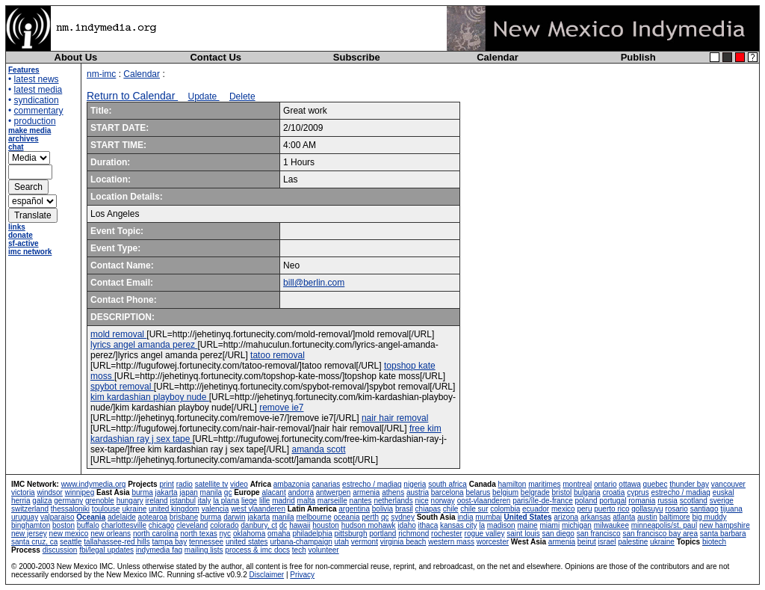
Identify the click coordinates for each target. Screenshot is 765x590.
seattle (70, 542)
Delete (242, 96)
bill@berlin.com (313, 282)
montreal (577, 484)
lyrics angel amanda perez (143, 344)
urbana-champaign (301, 542)
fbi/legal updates (106, 550)
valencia (215, 509)
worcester (493, 542)
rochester (446, 533)
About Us (76, 57)
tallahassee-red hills (116, 542)
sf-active (23, 243)
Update (204, 96)
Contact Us (215, 57)
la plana (226, 501)
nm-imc (101, 74)
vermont (364, 542)
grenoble (99, 501)
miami (549, 525)
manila (211, 492)
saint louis (523, 533)
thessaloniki (70, 509)
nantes (361, 501)
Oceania (90, 517)
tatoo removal (277, 355)
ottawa (629, 484)
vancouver (728, 484)
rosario (676, 509)
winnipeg (79, 492)
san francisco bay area (660, 533)
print (166, 484)
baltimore (675, 517)
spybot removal (122, 386)
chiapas (428, 509)
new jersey (29, 533)
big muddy (709, 517)
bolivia (382, 509)
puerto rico (611, 509)
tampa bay (169, 542)
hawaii (299, 525)
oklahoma (249, 533)
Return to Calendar (132, 96)
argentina (354, 509)
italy (204, 501)
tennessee (206, 542)
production (35, 121)
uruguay (24, 517)
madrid (283, 501)
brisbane (184, 517)
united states (247, 542)
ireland (157, 501)
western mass (451, 542)
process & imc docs (257, 550)
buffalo (88, 525)
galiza (42, 501)
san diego (558, 533)
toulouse (106, 509)
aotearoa (152, 517)
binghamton (30, 525)
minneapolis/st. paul (664, 525)
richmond (413, 533)
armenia (366, 492)
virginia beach (403, 542)
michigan (577, 525)
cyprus (637, 492)
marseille (332, 501)
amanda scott (318, 449)
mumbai (488, 517)
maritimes (544, 484)
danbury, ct (259, 525)
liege (249, 501)
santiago (704, 509)
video (239, 484)
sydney (403, 517)
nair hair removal (395, 418)
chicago (161, 525)
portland (382, 533)
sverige (722, 501)
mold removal (118, 334)
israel (607, 542)
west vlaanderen (258, 509)
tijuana (731, 509)
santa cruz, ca (34, 542)
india (465, 517)
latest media (38, 89)
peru (584, 509)
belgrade (535, 492)
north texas (198, 533)
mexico (563, 509)
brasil (404, 509)
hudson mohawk (368, 525)
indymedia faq (159, 550)
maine (527, 525)
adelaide (122, 517)
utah (342, 542)
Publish (638, 57)
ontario (605, 484)
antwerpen (333, 492)
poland (586, 501)
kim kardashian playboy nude (149, 397)
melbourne (313, 517)
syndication (36, 100)
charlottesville (123, 525)
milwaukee (611, 525)
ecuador (535, 509)
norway (443, 501)
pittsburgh (351, 533)
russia (667, 501)
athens (393, 492)
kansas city (458, 525)
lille (264, 501)
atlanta (624, 517)
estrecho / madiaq (372, 484)
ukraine (134, 509)
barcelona (447, 492)
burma (141, 492)
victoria (23, 492)
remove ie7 (281, 407)
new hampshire (724, 525)
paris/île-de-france (542, 501)
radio (184, 484)
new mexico (69, 533)
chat (16, 147)
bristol (562, 492)
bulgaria (587, 492)
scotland (693, 501)
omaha (279, 533)
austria (417, 492)
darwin (234, 517)
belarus (477, 492)
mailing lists (204, 550)
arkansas (595, 517)
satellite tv (211, 484)
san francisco (599, 533)
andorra (300, 492)
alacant (273, 492)
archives (23, 139)
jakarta (166, 492)
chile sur (474, 509)
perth (370, 517)
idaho (406, 525)
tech (299, 550)
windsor (49, 492)
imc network (30, 252)
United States (528, 517)
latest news (36, 79)
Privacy (302, 575)
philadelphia (312, 533)
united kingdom (174, 509)
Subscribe (356, 57)
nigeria (414, 484)
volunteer (324, 550)
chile (451, 509)
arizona (566, 517)
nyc (226, 533)
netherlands (393, 501)
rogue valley (485, 533)
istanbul (182, 501)
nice (421, 501)
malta (306, 501)
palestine (633, 542)
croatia (613, 492)
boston (63, 525)
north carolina (156, 533)
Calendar (497, 57)
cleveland (192, 525)
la (482, 525)
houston (325, 525)
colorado (224, 525)
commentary (39, 110)
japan (188, 492)
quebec (655, 484)
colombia (505, 509)
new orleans (110, 533)
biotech (714, 542)
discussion (60, 550)
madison (501, 525)
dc (283, 525)
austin (647, 517)
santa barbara (723, 533)
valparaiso (57, 517)
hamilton (512, 484)
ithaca (428, 525)
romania (641, 501)
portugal (612, 501)
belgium (505, 492)
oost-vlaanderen (484, 501)
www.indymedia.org (93, 484)
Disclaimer (266, 575)
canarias (326, 484)
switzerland (30, 509)
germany (68, 501)
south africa (447, 484)
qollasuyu (647, 509)
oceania (346, 517)
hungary (130, 501)
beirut (586, 542)
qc (228, 492)
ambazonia (291, 484)
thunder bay (689, 484)
